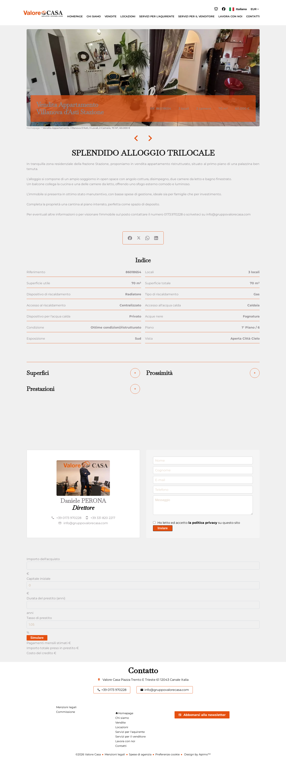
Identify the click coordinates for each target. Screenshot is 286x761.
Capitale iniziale (38, 579)
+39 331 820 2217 (102, 518)
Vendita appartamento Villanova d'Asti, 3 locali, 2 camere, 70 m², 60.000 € (86, 127)
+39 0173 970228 (68, 518)
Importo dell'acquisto (43, 559)
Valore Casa (111, 680)
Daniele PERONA (83, 500)
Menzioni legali (115, 754)
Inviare (163, 528)
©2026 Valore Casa (88, 754)
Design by (197, 754)
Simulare (37, 637)
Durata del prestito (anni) (46, 598)
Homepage (33, 128)
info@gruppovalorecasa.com (85, 523)
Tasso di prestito (39, 618)
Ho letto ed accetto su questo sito (198, 523)
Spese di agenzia (140, 754)
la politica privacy (202, 523)
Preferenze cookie (167, 754)
